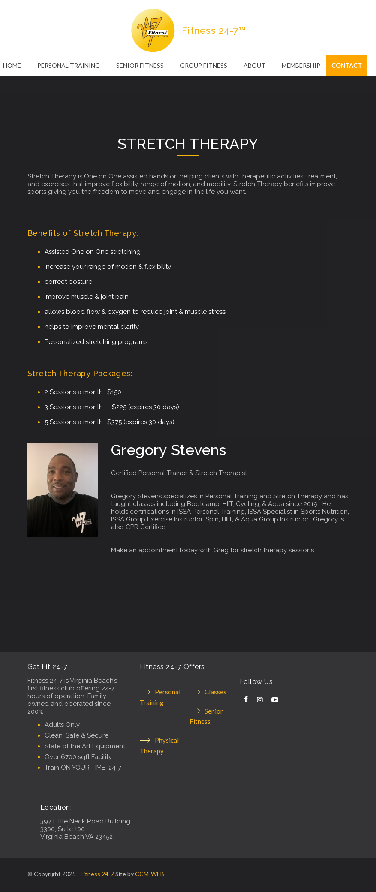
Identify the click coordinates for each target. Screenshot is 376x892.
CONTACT (346, 65)
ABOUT (254, 65)
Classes (215, 692)
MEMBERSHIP (301, 65)
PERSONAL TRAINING (68, 65)
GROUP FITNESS (203, 65)
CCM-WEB (149, 873)
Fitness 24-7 (97, 873)
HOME (12, 65)
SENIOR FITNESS (140, 65)
